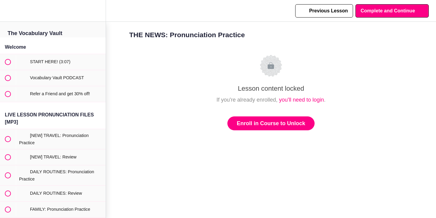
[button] (7, 10)
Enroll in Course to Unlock (271, 123)
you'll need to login (301, 100)
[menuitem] (98, 10)
